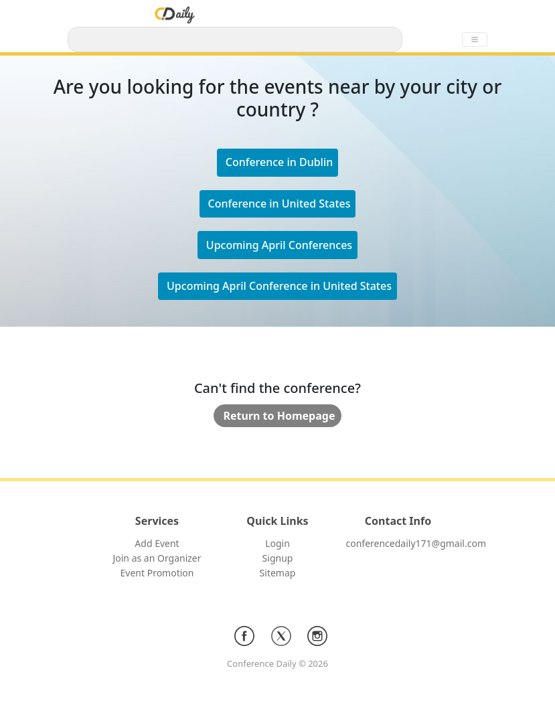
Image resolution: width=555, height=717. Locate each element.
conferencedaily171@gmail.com (416, 543)
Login (277, 543)
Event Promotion (157, 572)
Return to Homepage (279, 415)
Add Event (157, 543)
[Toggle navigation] (474, 39)
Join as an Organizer (156, 558)
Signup (277, 558)
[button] (278, 204)
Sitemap (278, 572)
